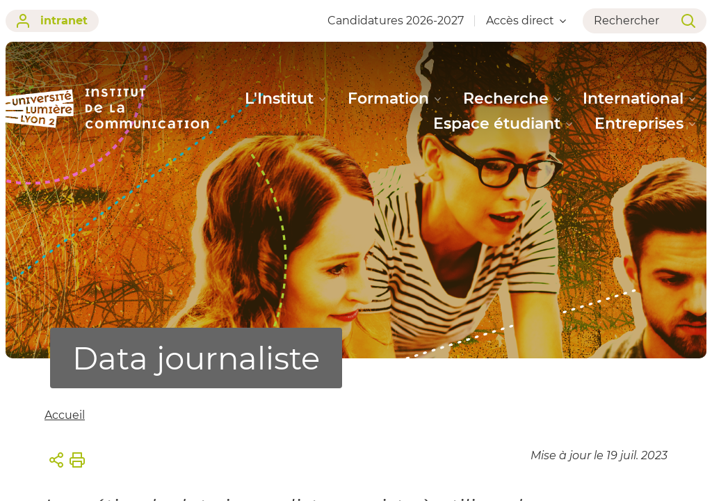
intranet (52, 21)
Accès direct (526, 20)
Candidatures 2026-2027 (395, 20)
